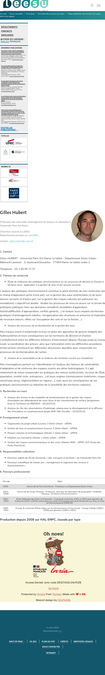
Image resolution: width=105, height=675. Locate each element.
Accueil (3, 14)
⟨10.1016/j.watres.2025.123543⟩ (16, 76)
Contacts (6, 31)
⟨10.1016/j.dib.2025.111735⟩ (7, 91)
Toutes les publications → (9, 128)
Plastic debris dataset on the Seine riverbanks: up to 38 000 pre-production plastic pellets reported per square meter (13, 83)
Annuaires (30, 14)
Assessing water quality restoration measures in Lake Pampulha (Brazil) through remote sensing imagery (12, 52)
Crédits (64, 641)
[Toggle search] (92, 5)
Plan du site (48, 641)
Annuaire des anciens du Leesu (51, 14)
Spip (60, 631)
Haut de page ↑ (16, 641)
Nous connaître (16, 14)
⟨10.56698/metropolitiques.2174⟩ (8, 105)
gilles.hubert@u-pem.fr (21, 241)
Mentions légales (83, 641)
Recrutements (9, 27)
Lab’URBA (33, 235)
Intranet (51, 653)
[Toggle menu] (98, 5)
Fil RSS (33, 641)
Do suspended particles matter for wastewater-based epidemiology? (12, 66)
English (5, 42)
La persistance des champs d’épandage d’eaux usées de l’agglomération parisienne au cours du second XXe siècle (13, 98)
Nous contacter (51, 646)
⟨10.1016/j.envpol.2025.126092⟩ (16, 123)
